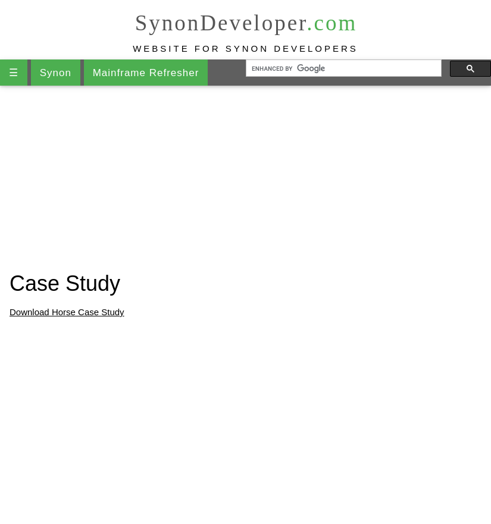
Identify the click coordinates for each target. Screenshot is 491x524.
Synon (55, 73)
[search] (343, 68)
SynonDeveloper (246, 23)
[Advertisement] (245, 178)
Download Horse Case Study (67, 312)
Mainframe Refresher (146, 73)
